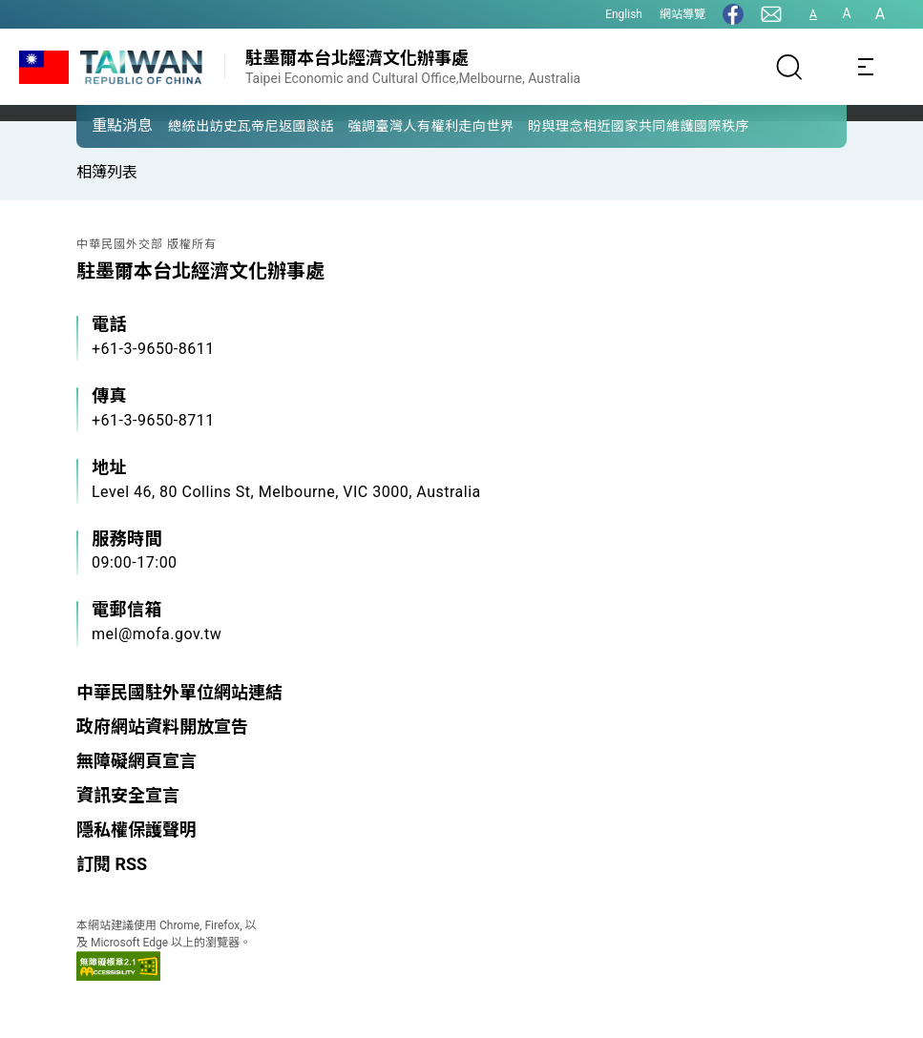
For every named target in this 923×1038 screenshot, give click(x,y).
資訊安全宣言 (127, 795)
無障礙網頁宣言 (136, 761)
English (623, 14)
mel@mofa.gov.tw (156, 634)
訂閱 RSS (111, 864)
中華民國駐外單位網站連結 (179, 692)
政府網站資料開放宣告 (162, 726)
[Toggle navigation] (866, 67)
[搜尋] (789, 67)
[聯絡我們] (771, 14)
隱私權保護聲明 (136, 830)
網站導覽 (682, 14)
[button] (105, 125)
